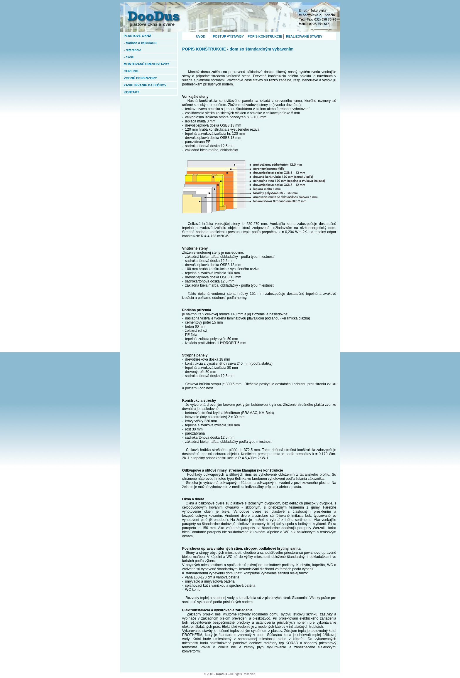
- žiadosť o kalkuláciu (144, 43)
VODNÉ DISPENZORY (144, 78)
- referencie (140, 50)
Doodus (221, 674)
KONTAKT (145, 92)
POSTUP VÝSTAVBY (228, 36)
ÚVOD (203, 36)
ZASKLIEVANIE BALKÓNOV (145, 85)
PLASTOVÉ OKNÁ (145, 36)
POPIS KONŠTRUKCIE (265, 36)
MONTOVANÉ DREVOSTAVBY (146, 64)
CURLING (131, 71)
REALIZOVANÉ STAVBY (303, 36)
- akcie (144, 57)
